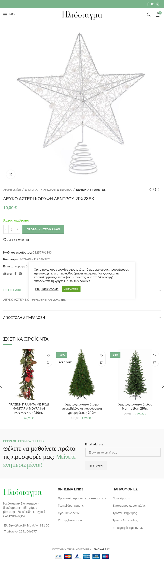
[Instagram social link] (152, 4)
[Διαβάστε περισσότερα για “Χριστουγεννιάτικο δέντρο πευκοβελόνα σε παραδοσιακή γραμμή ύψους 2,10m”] (101, 362)
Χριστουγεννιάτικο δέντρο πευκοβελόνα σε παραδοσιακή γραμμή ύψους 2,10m (82, 408)
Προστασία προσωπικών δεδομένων (82, 498)
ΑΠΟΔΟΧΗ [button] (71, 289)
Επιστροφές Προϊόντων (128, 527)
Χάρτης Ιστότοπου (70, 520)
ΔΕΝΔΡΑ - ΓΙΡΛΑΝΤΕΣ (90, 189)
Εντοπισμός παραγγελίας (129, 505)
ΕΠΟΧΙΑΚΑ (32, 189)
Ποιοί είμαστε (121, 498)
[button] (48, 362)
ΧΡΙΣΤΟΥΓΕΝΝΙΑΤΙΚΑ (57, 189)
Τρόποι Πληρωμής (125, 513)
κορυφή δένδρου (26, 266)
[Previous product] (150, 190)
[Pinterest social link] (158, 4)
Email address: (94, 444)
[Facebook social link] (148, 4)
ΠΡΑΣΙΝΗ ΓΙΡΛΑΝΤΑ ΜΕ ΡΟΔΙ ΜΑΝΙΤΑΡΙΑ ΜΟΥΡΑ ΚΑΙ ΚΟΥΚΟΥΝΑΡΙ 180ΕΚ (28, 408)
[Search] (149, 14)
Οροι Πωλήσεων (68, 513)
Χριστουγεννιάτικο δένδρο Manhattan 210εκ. (135, 406)
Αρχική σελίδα (12, 189)
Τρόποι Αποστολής (125, 520)
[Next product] (159, 190)
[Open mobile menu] (10, 14)
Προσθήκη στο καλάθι (43, 229)
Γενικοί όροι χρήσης (71, 505)
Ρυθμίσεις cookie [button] (47, 289)
